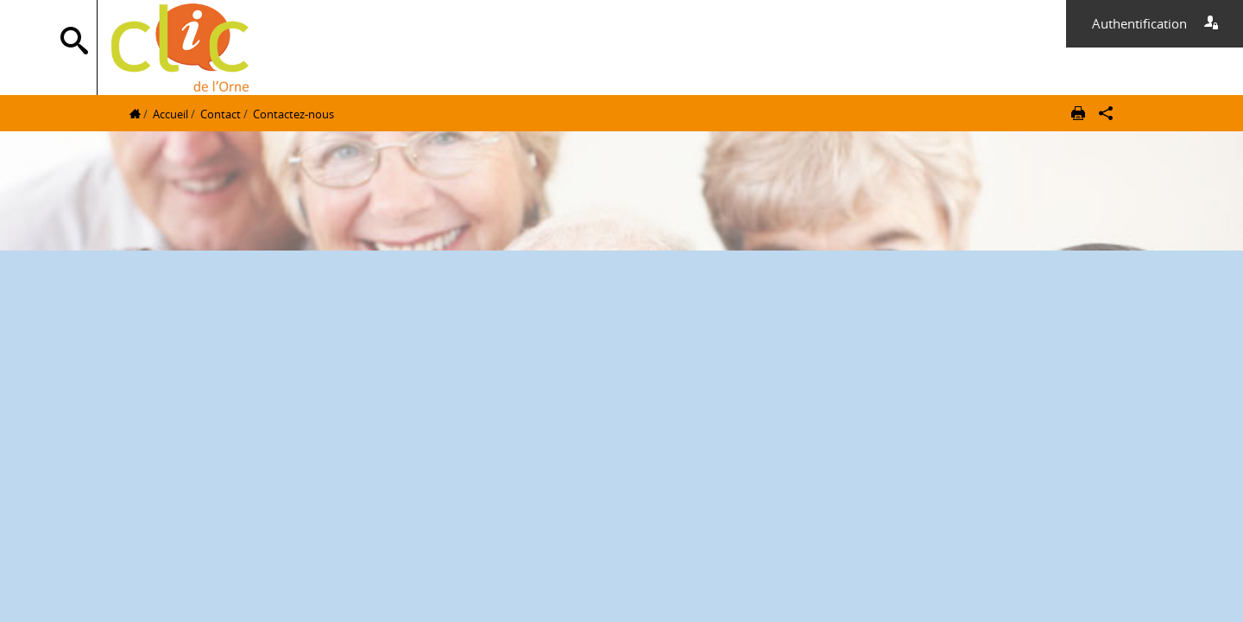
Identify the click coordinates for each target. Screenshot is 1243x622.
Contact (220, 114)
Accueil (170, 114)
